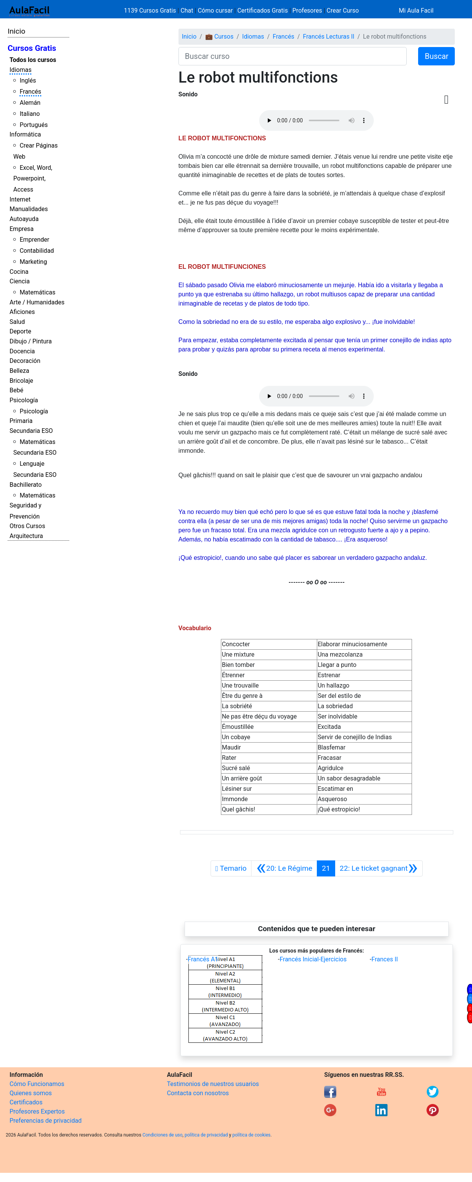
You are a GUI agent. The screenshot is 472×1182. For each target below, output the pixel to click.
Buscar (436, 56)
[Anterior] (284, 868)
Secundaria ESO (31, 430)
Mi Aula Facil (416, 10)
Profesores (307, 10)
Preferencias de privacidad (46, 1120)
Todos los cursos (33, 59)
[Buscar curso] (292, 56)
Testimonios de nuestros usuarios (213, 1084)
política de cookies (251, 1135)
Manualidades (29, 209)
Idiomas (20, 69)
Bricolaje (21, 380)
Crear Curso (343, 10)
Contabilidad (36, 250)
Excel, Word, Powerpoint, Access (32, 178)
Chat (186, 10)
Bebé (16, 390)
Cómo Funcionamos (37, 1084)
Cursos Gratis (32, 48)
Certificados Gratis (262, 10)
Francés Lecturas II (329, 36)
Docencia (22, 351)
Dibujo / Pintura (31, 341)
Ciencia (20, 281)
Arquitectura (26, 536)
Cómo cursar (215, 10)
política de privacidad (206, 1135)
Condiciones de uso (163, 1135)
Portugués (33, 124)
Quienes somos (31, 1093)
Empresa (22, 228)
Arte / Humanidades (37, 302)
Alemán (29, 102)
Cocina (19, 271)
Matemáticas (37, 292)
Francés (30, 91)
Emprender (34, 239)
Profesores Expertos (37, 1111)
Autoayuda (24, 219)
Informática (25, 134)
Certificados (26, 1102)
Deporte (20, 331)
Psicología (24, 400)
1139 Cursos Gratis (150, 10)
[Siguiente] (379, 868)
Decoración (25, 360)
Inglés (27, 80)
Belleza (19, 370)
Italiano (29, 113)
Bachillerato (26, 484)
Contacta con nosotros (198, 1093)
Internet (20, 199)
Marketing (33, 261)
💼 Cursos (219, 36)
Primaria (21, 420)
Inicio (16, 31)
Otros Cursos (27, 526)
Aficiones (22, 311)
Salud (17, 321)
